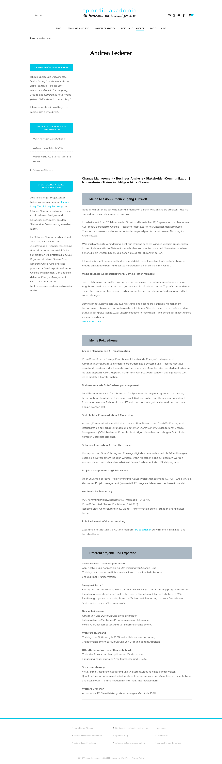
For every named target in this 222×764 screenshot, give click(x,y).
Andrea (140, 29)
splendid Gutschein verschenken (130, 744)
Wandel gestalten (105, 29)
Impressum (161, 730)
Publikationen (143, 531)
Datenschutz (162, 737)
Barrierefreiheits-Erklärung (169, 744)
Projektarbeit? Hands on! (44, 172)
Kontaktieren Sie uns (83, 730)
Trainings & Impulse (78, 29)
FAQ (152, 29)
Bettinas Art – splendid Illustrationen (132, 730)
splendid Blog (121, 737)
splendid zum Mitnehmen (85, 744)
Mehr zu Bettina (91, 323)
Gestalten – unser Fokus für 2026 (48, 149)
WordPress (126, 759)
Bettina (125, 29)
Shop (163, 29)
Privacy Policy (138, 759)
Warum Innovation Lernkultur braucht (49, 140)
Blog (58, 29)
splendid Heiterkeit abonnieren (88, 737)
